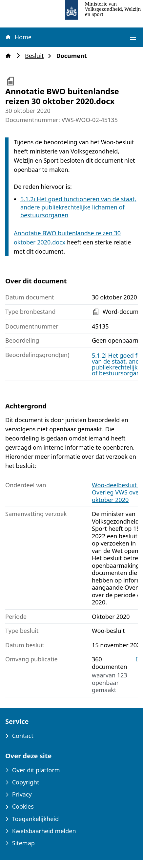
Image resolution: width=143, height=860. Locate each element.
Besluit (36, 56)
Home (18, 37)
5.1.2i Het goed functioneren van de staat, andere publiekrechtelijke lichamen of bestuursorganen (78, 207)
